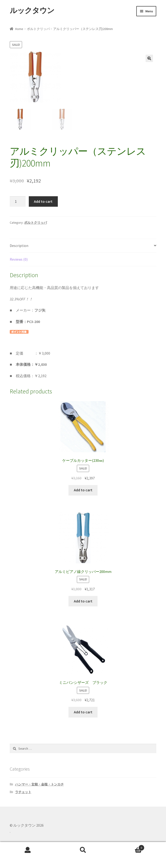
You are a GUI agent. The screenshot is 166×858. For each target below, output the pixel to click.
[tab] (83, 246)
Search (83, 850)
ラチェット (23, 792)
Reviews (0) (19, 259)
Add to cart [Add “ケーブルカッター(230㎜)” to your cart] (83, 490)
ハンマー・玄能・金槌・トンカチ (39, 784)
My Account (27, 850)
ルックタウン (32, 10)
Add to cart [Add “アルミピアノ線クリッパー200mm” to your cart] (83, 601)
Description (19, 245)
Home (19, 29)
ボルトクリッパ (38, 29)
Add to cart (43, 201)
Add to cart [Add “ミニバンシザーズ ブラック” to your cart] (83, 712)
